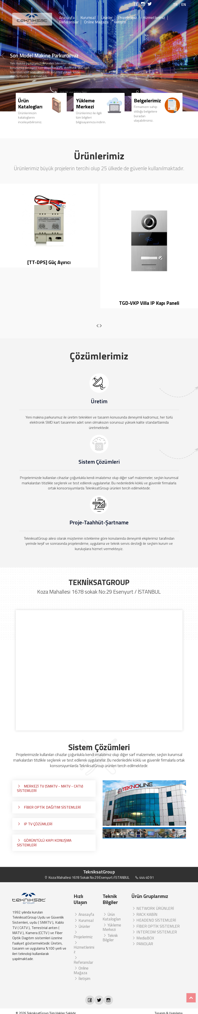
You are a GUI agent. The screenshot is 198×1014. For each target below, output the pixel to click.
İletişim (120, 22)
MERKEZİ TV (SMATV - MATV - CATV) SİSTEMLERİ (50, 788)
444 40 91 (144, 877)
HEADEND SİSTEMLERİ (154, 920)
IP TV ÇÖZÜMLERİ (34, 824)
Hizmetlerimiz (154, 18)
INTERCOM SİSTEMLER (154, 932)
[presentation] (97, 324)
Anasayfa (67, 18)
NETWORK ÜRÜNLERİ (153, 908)
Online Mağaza (96, 22)
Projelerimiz (127, 18)
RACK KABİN (144, 914)
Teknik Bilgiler (110, 937)
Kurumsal (87, 18)
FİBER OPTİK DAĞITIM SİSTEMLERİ (49, 807)
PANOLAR (142, 944)
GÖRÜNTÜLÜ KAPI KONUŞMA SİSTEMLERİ (44, 843)
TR (175, 4)
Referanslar (69, 22)
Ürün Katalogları (112, 916)
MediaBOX (143, 938)
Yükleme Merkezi (112, 927)
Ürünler (107, 18)
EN (183, 4)
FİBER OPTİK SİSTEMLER (156, 926)
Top (191, 997)
